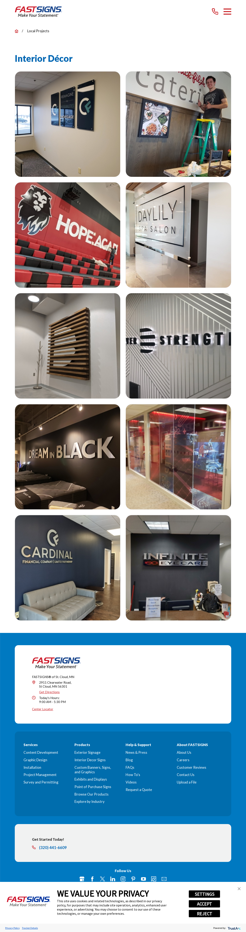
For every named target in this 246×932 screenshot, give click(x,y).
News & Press (136, 752)
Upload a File (187, 782)
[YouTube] (143, 878)
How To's (133, 774)
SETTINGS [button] (204, 894)
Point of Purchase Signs (92, 787)
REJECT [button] (204, 914)
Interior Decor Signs (90, 760)
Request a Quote (139, 789)
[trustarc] (234, 928)
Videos (131, 782)
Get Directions (49, 692)
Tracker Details (30, 928)
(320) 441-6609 (53, 848)
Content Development (40, 752)
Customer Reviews (191, 767)
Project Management (40, 774)
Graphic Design (35, 760)
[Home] (38, 11)
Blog (129, 760)
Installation (32, 767)
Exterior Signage (87, 752)
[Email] (164, 878)
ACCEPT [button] (204, 904)
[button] (239, 889)
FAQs (130, 767)
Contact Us (185, 774)
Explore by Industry (89, 801)
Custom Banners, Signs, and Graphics (92, 769)
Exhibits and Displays (90, 779)
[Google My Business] (81, 878)
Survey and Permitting (40, 782)
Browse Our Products (91, 794)
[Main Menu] (227, 11)
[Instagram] (123, 878)
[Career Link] (153, 878)
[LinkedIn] (112, 878)
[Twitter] (102, 878)
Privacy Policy (12, 928)
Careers (183, 760)
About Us (184, 752)
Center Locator (42, 709)
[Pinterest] (133, 878)
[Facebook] (92, 878)
